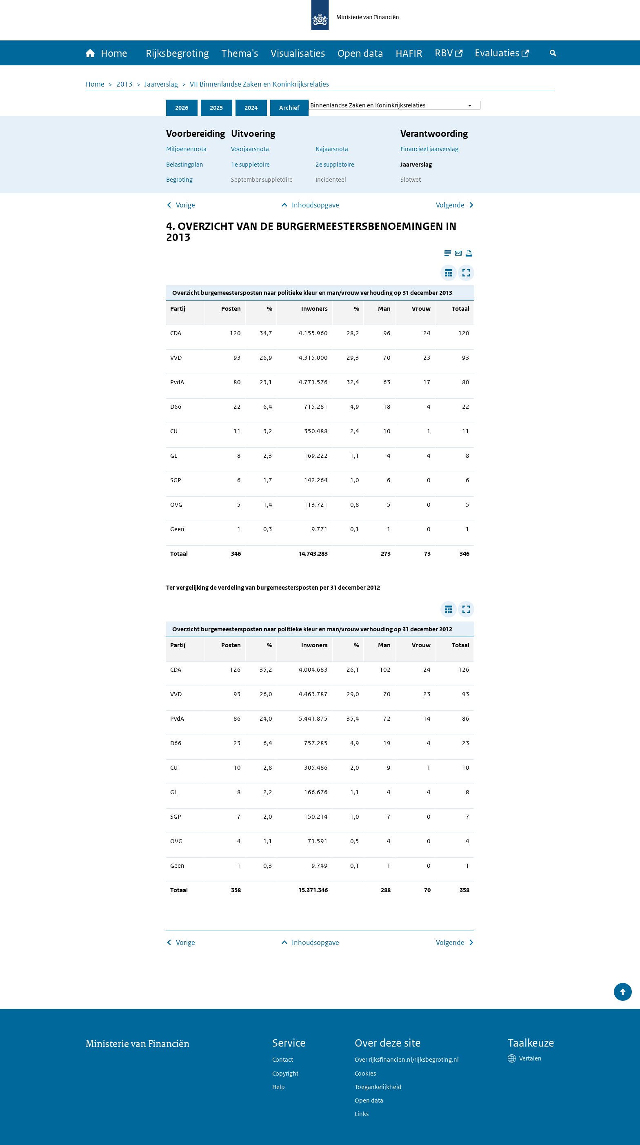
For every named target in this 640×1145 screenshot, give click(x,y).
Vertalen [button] (530, 1058)
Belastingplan (184, 164)
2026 (181, 107)
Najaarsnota (332, 149)
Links (362, 1114)
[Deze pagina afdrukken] (469, 253)
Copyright (285, 1073)
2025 (216, 107)
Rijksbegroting (177, 53)
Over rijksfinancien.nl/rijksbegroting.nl (407, 1059)
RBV (444, 52)
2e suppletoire (335, 164)
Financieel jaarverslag (429, 149)
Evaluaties (497, 52)
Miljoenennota (186, 149)
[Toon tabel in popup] (466, 273)
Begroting (179, 179)
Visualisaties (298, 53)
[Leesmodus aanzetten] (447, 253)
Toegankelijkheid (378, 1087)
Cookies (365, 1073)
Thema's (239, 53)
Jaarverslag (161, 84)
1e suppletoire (250, 164)
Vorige (185, 204)
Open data (360, 53)
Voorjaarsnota (250, 149)
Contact (282, 1059)
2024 (251, 107)
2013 (124, 84)
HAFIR (409, 53)
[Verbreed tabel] (448, 273)
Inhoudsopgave (315, 204)
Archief (289, 107)
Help (278, 1087)
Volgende (450, 204)
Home (95, 84)
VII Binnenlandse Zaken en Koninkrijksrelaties (259, 84)
